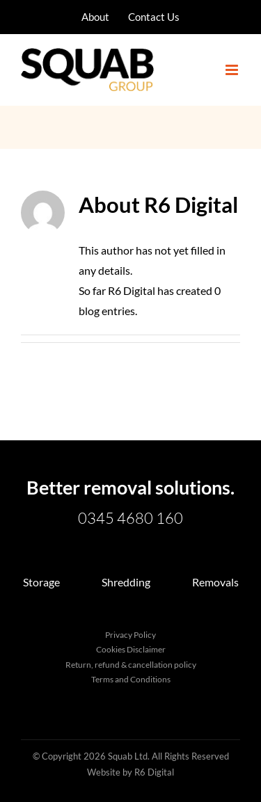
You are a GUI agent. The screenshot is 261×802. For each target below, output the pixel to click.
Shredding (126, 581)
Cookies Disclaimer (131, 649)
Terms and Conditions (131, 679)
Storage (41, 581)
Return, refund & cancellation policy (130, 664)
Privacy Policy (130, 634)
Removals (215, 581)
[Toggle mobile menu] (233, 70)
